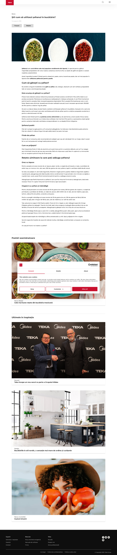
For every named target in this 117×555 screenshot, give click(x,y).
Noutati (16, 380)
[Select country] (106, 2)
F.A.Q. (27, 545)
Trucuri (16, 25)
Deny (32, 289)
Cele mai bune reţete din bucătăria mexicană (33, 303)
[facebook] (103, 537)
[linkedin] (108, 537)
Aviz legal (43, 552)
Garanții (8, 542)
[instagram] (103, 540)
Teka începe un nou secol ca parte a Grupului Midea (36, 382)
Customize (58, 289)
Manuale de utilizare (31, 542)
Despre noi (51, 542)
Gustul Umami (20, 519)
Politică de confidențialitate (55, 552)
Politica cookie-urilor (70, 552)
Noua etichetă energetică (33, 539)
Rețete (28, 25)
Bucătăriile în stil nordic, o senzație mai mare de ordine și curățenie (43, 451)
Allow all (85, 289)
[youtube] (106, 537)
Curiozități (22, 517)
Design (16, 448)
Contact (8, 545)
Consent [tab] (31, 271)
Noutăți (50, 539)
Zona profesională (53, 545)
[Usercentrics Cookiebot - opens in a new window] (90, 265)
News (13, 14)
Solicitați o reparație (12, 539)
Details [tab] (58, 271)
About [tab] (86, 271)
